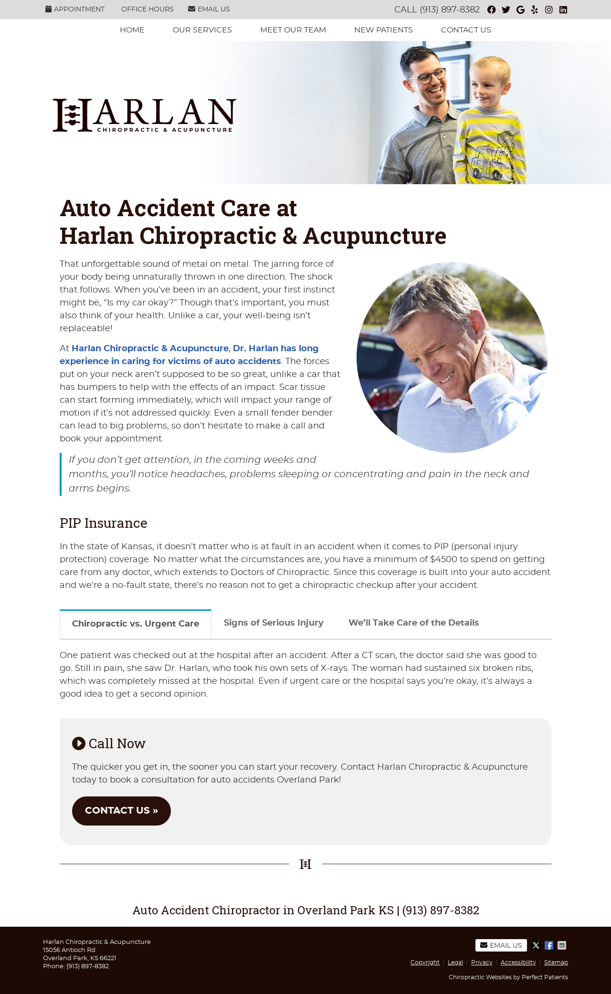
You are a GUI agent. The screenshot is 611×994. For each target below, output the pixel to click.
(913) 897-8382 (450, 10)
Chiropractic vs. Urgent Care (135, 624)
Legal (455, 962)
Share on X (537, 945)
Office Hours (147, 9)
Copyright (425, 962)
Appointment (75, 9)
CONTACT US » (121, 811)
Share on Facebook (550, 945)
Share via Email (563, 945)
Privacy (482, 962)
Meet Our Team (293, 30)
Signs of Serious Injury (274, 623)
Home (132, 30)
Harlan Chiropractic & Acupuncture (150, 349)
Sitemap (556, 962)
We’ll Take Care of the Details (413, 623)
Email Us (209, 9)
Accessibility (518, 962)
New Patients (383, 30)
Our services (202, 30)
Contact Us (466, 30)
